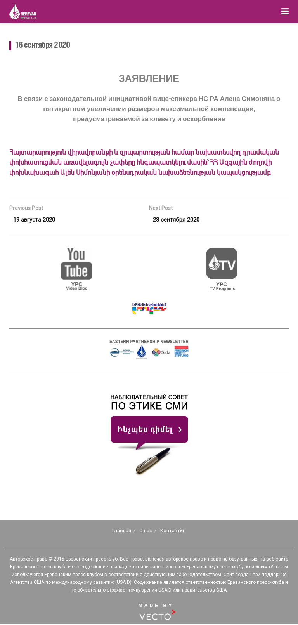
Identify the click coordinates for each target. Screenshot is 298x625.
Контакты (172, 532)
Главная (121, 532)
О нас (145, 532)
